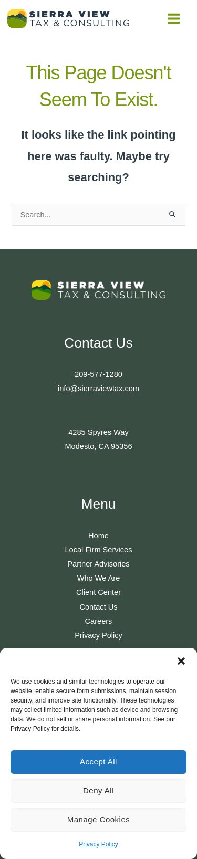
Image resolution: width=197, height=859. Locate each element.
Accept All (98, 761)
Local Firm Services (98, 550)
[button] (181, 661)
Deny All (98, 790)
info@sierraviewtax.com (98, 388)
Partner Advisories (98, 564)
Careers (98, 621)
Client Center (98, 592)
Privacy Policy (98, 844)
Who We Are (98, 578)
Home (98, 535)
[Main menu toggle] (173, 19)
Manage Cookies (98, 819)
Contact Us (98, 607)
